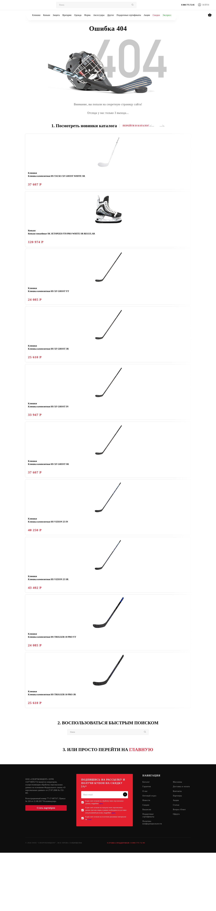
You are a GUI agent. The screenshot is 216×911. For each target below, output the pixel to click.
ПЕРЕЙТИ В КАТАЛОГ (136, 125)
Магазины (178, 838)
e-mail (89, 875)
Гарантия (146, 843)
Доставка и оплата (178, 844)
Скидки (156, 15)
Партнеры (178, 855)
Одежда (78, 15)
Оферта (176, 873)
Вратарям (66, 15)
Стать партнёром (46, 864)
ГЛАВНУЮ (141, 805)
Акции (147, 15)
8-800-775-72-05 (188, 5)
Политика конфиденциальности (152, 882)
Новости (146, 859)
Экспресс (167, 15)
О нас (145, 850)
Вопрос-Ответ (180, 869)
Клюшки (36, 15)
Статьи (176, 864)
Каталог (146, 838)
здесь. (101, 859)
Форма (87, 15)
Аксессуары (98, 15)
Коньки (46, 15)
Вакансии (146, 869)
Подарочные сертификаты (129, 15)
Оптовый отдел (149, 855)
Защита (56, 15)
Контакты (178, 850)
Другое (110, 15)
